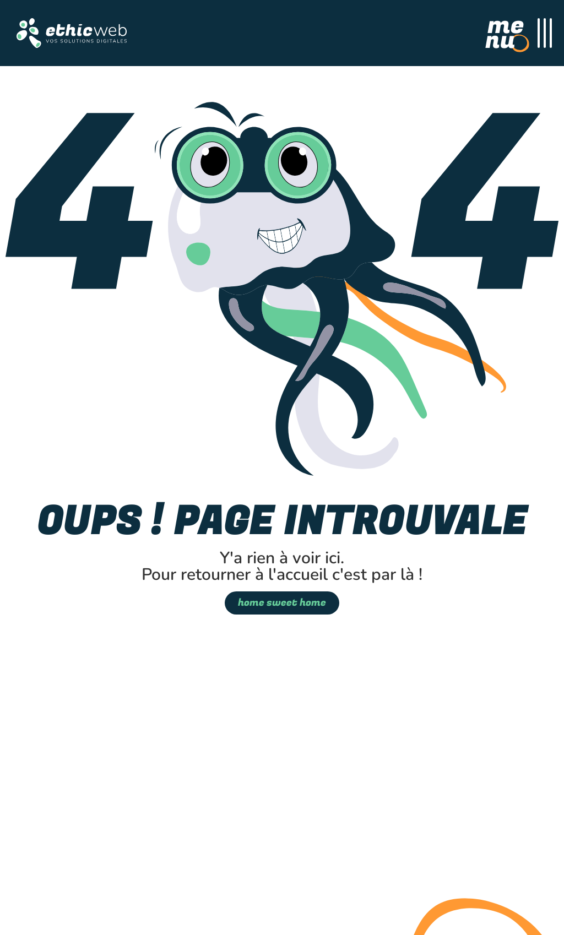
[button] (72, 33)
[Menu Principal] (518, 33)
